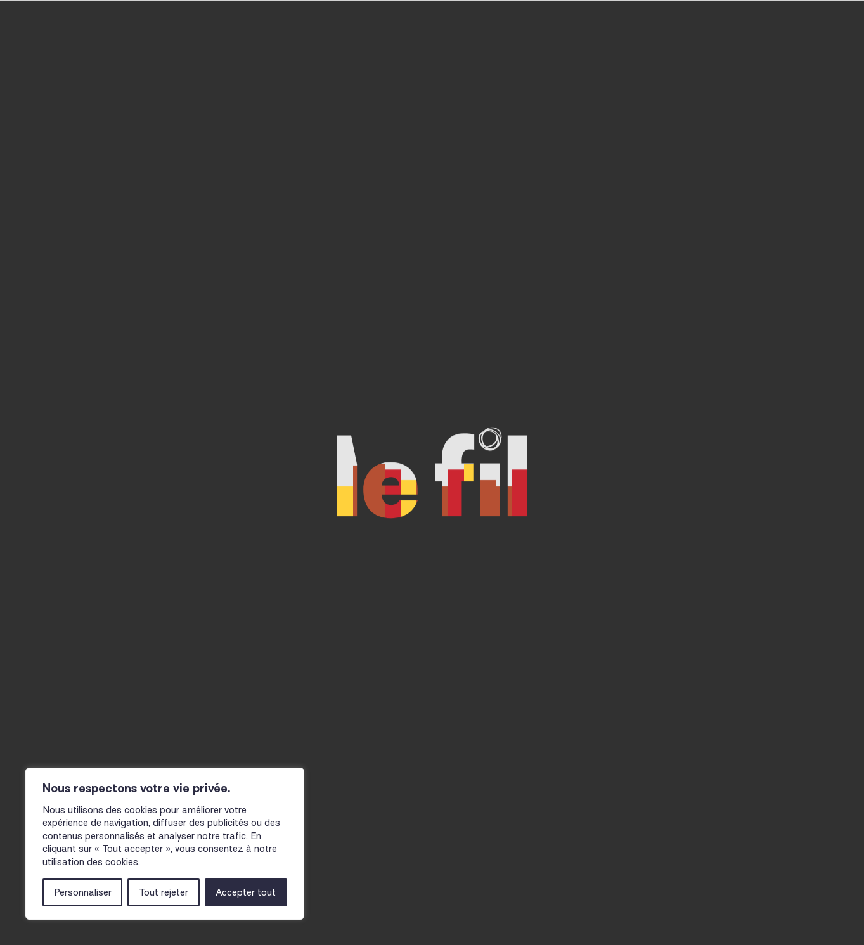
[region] (164, 844)
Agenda (196, 55)
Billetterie (794, 54)
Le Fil (721, 55)
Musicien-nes (432, 55)
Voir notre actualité (516, 436)
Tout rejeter (163, 892)
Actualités (651, 55)
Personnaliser (83, 892)
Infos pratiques (545, 55)
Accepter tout (246, 892)
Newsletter (379, 911)
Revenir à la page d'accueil (363, 436)
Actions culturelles (305, 55)
